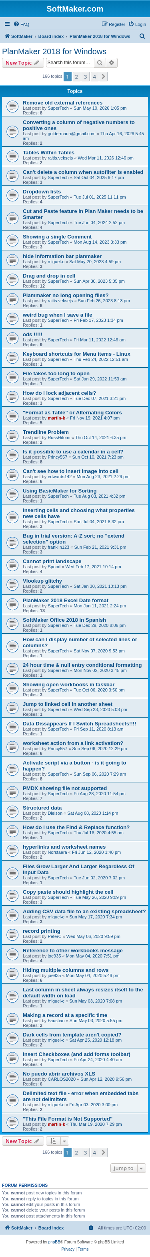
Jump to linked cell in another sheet (67, 704)
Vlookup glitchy (42, 581)
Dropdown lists (42, 192)
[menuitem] (21, 24)
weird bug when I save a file (57, 315)
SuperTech (58, 108)
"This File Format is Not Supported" (67, 1119)
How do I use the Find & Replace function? (76, 827)
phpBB (54, 1242)
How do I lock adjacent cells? (59, 393)
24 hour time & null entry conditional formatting (82, 665)
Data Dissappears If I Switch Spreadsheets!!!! (79, 724)
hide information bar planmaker (62, 256)
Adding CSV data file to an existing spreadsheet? (84, 911)
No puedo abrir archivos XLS (59, 1074)
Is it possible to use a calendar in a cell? (73, 452)
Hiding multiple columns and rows (66, 970)
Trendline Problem (46, 432)
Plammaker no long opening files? (66, 295)
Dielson (55, 813)
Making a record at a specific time (65, 1015)
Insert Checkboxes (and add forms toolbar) (76, 1054)
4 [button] (94, 76)
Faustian (56, 1020)
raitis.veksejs (60, 158)
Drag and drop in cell (49, 276)
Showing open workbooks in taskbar (68, 685)
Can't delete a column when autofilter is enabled (83, 172)
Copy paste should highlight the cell (68, 892)
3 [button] (85, 76)
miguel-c (56, 261)
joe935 (54, 956)
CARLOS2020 (62, 1079)
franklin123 (58, 547)
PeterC (54, 936)
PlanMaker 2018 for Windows (54, 51)
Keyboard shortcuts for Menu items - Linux (76, 354)
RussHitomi (59, 437)
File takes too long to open (56, 373)
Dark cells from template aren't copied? (72, 1035)
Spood (54, 566)
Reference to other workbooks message (73, 951)
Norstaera (57, 852)
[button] (104, 76)
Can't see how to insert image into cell (70, 471)
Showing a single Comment (57, 237)
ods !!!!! (32, 334)
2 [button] (76, 76)
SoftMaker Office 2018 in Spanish (64, 620)
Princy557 (57, 457)
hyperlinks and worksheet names (64, 847)
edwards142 (60, 476)
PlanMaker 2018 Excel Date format (65, 600)
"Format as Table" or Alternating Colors (72, 413)
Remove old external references (62, 103)
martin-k (56, 418)
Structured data (42, 808)
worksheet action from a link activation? (73, 743)
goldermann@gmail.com (71, 133)
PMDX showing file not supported (65, 788)
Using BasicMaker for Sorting (60, 491)
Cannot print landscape (52, 561)
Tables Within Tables (48, 153)
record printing (41, 931)
